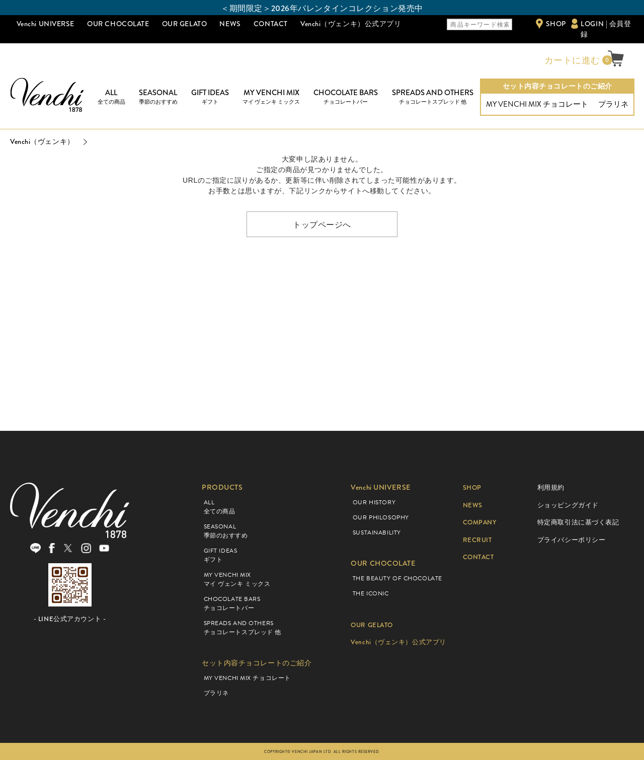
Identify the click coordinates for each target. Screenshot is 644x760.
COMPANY (482, 522)
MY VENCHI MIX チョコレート (537, 104)
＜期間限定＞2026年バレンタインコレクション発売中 (322, 8)
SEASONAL (158, 97)
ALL (111, 97)
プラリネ (613, 104)
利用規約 (551, 487)
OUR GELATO (184, 24)
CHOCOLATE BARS (345, 97)
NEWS (229, 24)
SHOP (556, 24)
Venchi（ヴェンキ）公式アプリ (350, 24)
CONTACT (271, 24)
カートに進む (571, 60)
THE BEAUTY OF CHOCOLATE (397, 578)
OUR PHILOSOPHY (381, 517)
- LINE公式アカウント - (69, 624)
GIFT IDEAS (210, 97)
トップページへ (322, 224)
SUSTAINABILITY (377, 532)
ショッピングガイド (568, 505)
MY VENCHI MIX (271, 97)
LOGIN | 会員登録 (606, 29)
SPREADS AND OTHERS (432, 97)
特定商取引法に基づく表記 (578, 522)
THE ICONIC (371, 593)
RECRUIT (479, 540)
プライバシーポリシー (571, 540)
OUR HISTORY (374, 502)
